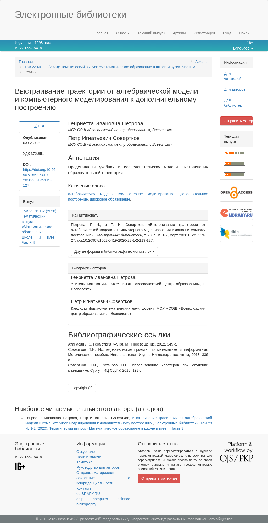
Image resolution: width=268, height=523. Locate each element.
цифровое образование (110, 199)
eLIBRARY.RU (88, 494)
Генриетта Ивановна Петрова (105, 123)
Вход (227, 33)
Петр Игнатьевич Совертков (103, 138)
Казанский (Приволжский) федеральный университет (103, 519)
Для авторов (234, 89)
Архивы (179, 33)
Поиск (244, 33)
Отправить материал (238, 121)
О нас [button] (123, 33)
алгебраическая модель (90, 194)
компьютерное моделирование (146, 194)
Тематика (84, 462)
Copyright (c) (81, 388)
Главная (101, 33)
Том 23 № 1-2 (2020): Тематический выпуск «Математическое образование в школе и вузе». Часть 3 (110, 67)
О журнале (85, 452)
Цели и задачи (88, 457)
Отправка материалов (95, 473)
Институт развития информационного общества (191, 519)
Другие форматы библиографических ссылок (114, 251)
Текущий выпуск (151, 33)
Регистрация (204, 33)
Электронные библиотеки (70, 14)
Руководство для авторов (98, 467)
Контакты (84, 488)
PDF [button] (39, 126)
